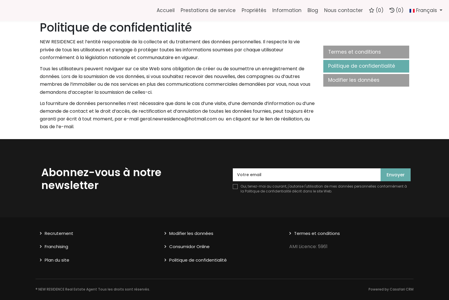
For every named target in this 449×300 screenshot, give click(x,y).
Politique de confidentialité (361, 66)
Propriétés (254, 10)
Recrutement (59, 233)
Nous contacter (343, 10)
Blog (313, 10)
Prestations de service (208, 10)
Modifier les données (353, 80)
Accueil (166, 10)
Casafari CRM (401, 289)
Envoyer (396, 175)
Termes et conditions (354, 51)
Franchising (56, 246)
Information (287, 10)
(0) (396, 10)
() (376, 10)
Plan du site (57, 260)
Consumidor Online (189, 246)
